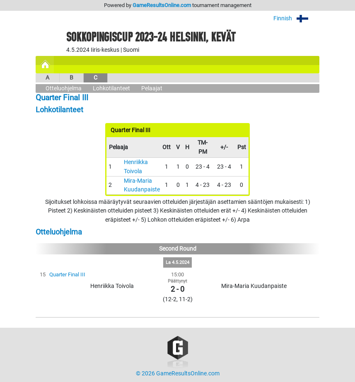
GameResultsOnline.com (162, 5)
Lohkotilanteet (111, 88)
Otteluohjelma (64, 88)
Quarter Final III (67, 274)
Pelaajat (151, 88)
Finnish (296, 18)
